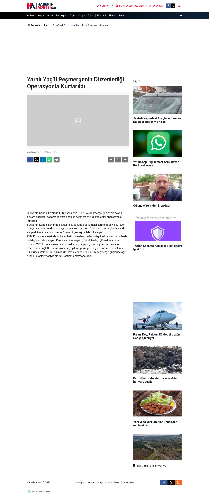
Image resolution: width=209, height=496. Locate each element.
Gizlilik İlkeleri (114, 482)
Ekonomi (101, 15)
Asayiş (40, 15)
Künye (91, 482)
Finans (112, 15)
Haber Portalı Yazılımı (42, 491)
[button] (111, 159)
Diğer (72, 15)
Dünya (81, 15)
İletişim (100, 482)
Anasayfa (33, 25)
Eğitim (91, 15)
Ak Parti (30, 15)
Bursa (50, 15)
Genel (121, 15)
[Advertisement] (104, 51)
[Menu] (181, 16)
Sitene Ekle (129, 482)
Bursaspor (61, 15)
